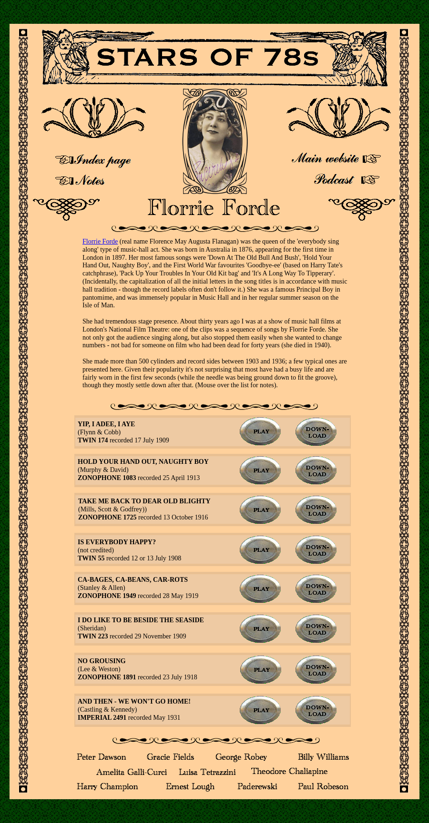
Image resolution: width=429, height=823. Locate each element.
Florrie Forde (100, 241)
